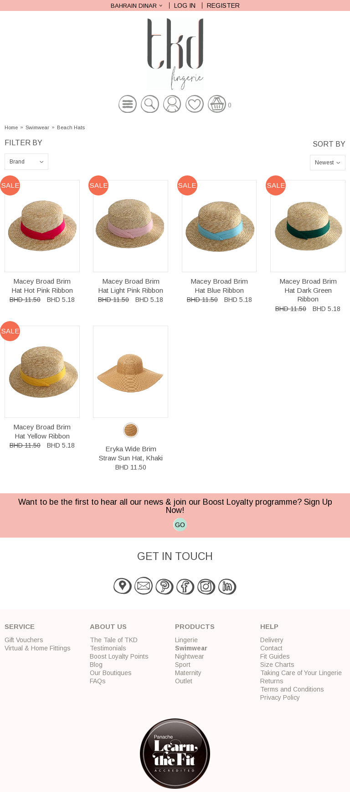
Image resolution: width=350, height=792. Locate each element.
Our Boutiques (111, 672)
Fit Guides (275, 656)
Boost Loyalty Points (119, 656)
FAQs (98, 681)
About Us (108, 626)
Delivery (271, 640)
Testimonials (108, 648)
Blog (96, 664)
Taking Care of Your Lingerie (301, 672)
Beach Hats (71, 127)
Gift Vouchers (24, 640)
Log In (185, 5)
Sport (182, 664)
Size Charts (277, 664)
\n (26, 161)
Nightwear (189, 656)
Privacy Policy (280, 697)
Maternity (188, 672)
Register (223, 5)
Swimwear (37, 127)
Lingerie (186, 640)
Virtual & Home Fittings (38, 648)
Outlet (183, 681)
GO (180, 524)
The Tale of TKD (114, 640)
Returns (271, 681)
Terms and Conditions (292, 689)
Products (195, 626)
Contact (271, 648)
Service (20, 626)
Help (269, 626)
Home (11, 127)
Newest (324, 162)
